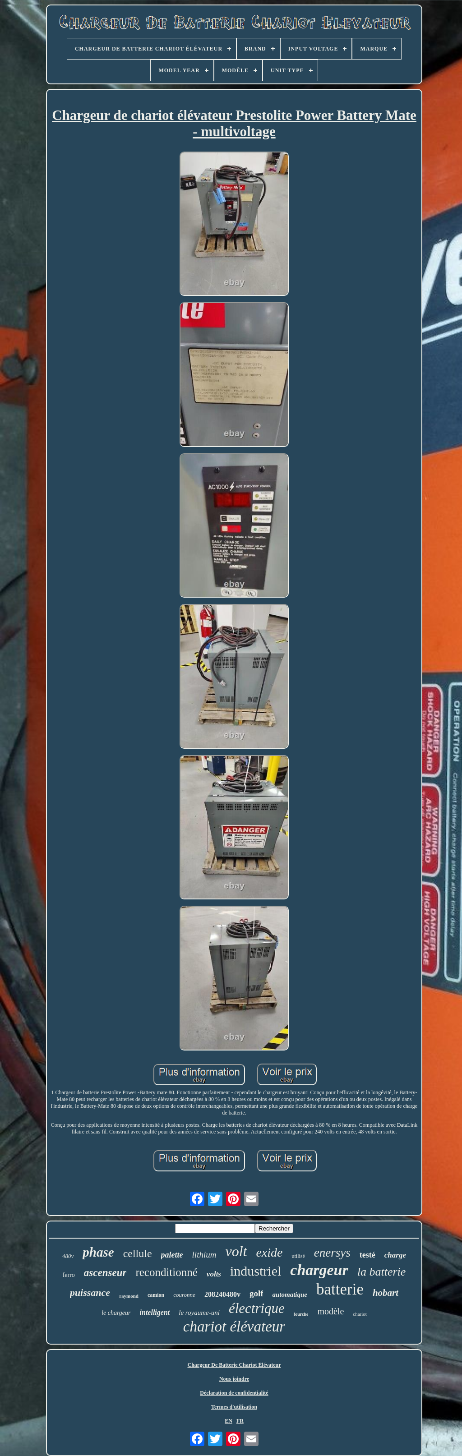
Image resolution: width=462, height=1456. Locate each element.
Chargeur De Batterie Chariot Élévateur (234, 1365)
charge (395, 1255)
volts (214, 1274)
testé (367, 1254)
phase (98, 1252)
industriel (255, 1270)
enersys (332, 1252)
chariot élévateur (234, 1326)
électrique (257, 1308)
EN (228, 1421)
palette (172, 1254)
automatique (289, 1294)
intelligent (155, 1312)
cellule (137, 1253)
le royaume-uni (199, 1312)
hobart (385, 1292)
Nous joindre (234, 1379)
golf (256, 1293)
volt (236, 1251)
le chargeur (116, 1312)
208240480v (222, 1294)
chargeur (319, 1270)
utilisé (298, 1256)
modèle (330, 1311)
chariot (360, 1314)
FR (240, 1421)
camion (156, 1295)
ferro (69, 1275)
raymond (129, 1296)
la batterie (381, 1271)
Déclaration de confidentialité (234, 1393)
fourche (301, 1314)
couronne (184, 1294)
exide (269, 1252)
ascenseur (105, 1272)
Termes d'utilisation (234, 1407)
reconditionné (166, 1272)
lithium (204, 1254)
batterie (340, 1289)
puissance (90, 1292)
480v (68, 1256)
